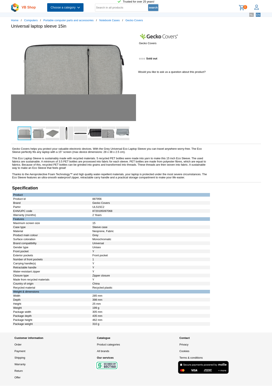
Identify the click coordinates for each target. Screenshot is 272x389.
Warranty (20, 364)
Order (17, 344)
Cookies (184, 351)
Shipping (19, 357)
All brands (103, 351)
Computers (31, 20)
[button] (132, 36)
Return (18, 370)
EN (258, 14)
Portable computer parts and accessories (68, 20)
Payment (19, 351)
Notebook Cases (109, 20)
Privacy (183, 344)
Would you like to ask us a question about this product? (172, 71)
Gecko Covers (134, 20)
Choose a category (65, 7)
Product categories (108, 344)
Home (14, 20)
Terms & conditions (191, 357)
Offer (17, 377)
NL (251, 14)
